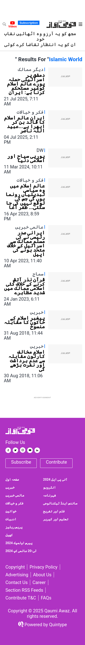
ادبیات (10, 519)
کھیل (9, 535)
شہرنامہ (49, 495)
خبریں (10, 487)
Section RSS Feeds (24, 590)
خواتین (10, 511)
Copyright (15, 567)
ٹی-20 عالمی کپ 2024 (20, 551)
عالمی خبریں (14, 495)
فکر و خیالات (14, 503)
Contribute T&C (20, 598)
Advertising (16, 574)
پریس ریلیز (13, 527)
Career (39, 582)
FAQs (46, 598)
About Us (42, 574)
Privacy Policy (43, 567)
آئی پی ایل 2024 (55, 479)
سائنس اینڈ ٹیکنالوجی (60, 503)
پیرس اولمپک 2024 (18, 543)
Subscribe (21, 462)
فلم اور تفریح (54, 511)
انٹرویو (49, 487)
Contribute (56, 462)
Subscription (28, 22)
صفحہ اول (12, 479)
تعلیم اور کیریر (55, 519)
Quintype (57, 624)
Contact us (16, 582)
